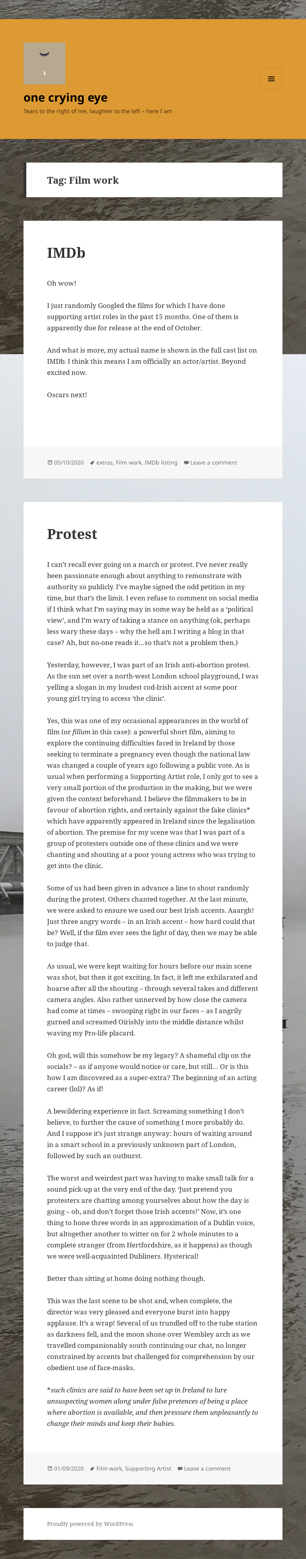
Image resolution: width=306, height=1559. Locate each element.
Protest (72, 533)
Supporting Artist (148, 1468)
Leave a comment (213, 462)
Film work (128, 462)
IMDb (66, 252)
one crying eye (66, 97)
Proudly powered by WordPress (90, 1524)
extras (104, 462)
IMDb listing (161, 462)
